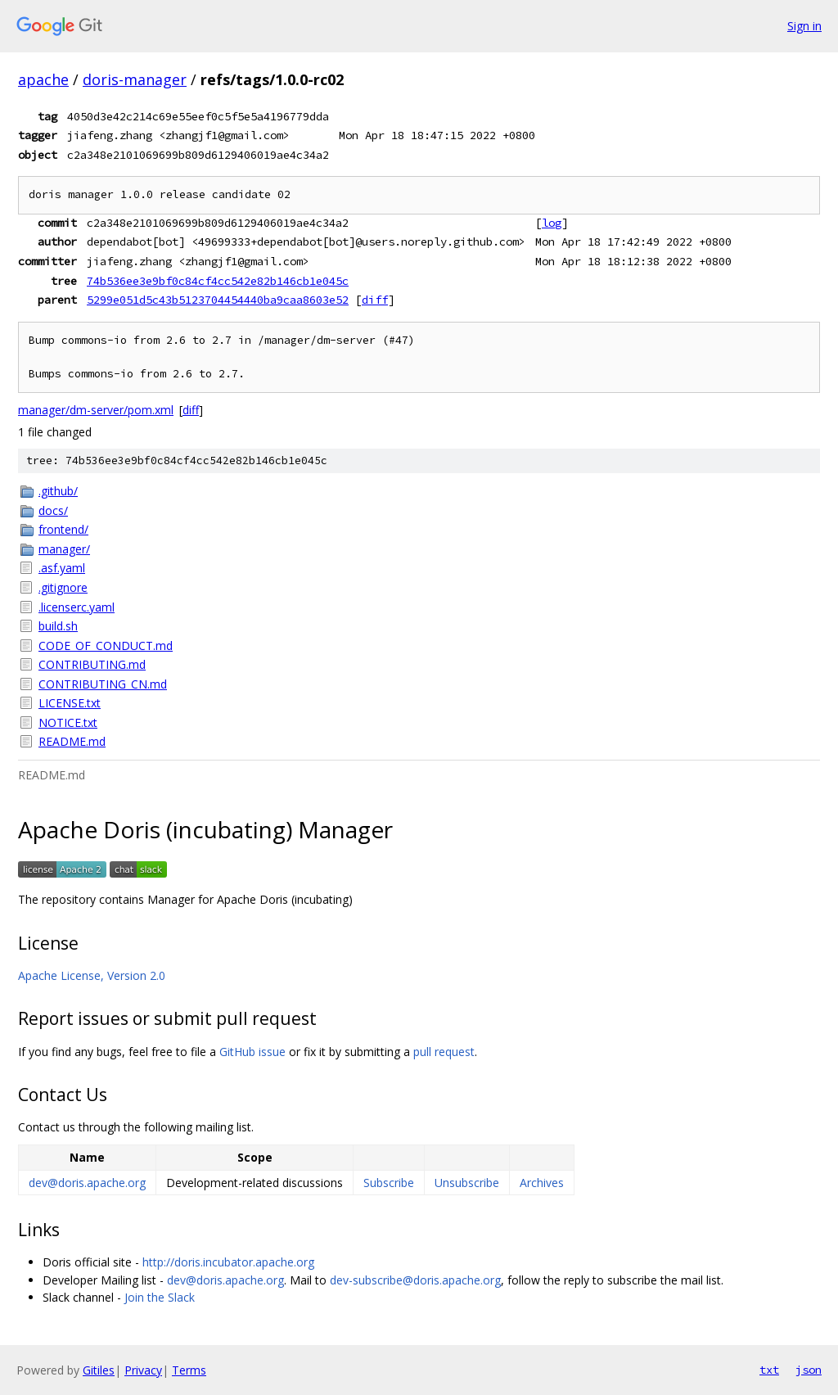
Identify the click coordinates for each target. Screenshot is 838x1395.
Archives (542, 1182)
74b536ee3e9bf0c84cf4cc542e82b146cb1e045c (218, 280)
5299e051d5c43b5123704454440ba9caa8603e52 (218, 299)
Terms (189, 1370)
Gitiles (99, 1370)
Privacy (143, 1370)
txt (769, 1369)
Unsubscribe (467, 1182)
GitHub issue (252, 1051)
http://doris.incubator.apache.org (228, 1262)
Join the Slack (159, 1297)
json (808, 1369)
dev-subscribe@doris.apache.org (415, 1280)
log (551, 222)
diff (375, 299)
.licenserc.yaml (76, 607)
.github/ (58, 491)
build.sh (58, 626)
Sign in (804, 26)
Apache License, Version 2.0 (91, 975)
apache (43, 79)
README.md (72, 741)
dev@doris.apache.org (87, 1182)
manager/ (64, 549)
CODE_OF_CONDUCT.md (105, 645)
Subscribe (388, 1182)
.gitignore (63, 587)
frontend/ (63, 529)
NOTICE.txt (67, 722)
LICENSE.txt (69, 703)
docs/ (53, 510)
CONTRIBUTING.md (92, 664)
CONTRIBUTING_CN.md (102, 684)
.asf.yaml (61, 568)
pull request (444, 1051)
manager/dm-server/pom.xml (95, 410)
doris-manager (135, 79)
